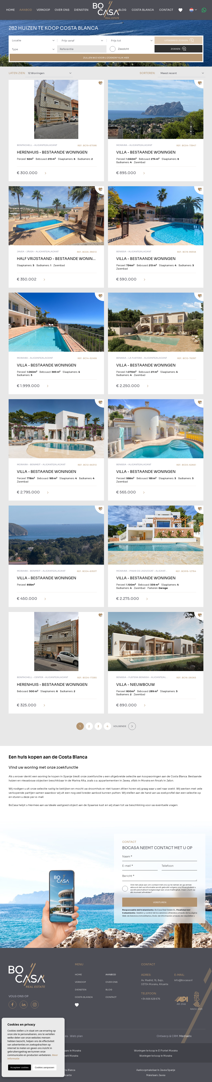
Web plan (76, 1036)
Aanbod (25, 10)
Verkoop (43, 10)
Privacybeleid (188, 887)
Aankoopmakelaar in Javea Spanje (155, 1070)
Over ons (62, 10)
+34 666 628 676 (150, 998)
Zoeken (178, 49)
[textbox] (34, 41)
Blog (122, 10)
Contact (166, 10)
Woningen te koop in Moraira (155, 1055)
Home (10, 10)
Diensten (81, 10)
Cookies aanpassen (44, 1067)
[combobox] (32, 40)
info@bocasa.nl (183, 980)
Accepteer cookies (19, 1067)
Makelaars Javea (155, 1075)
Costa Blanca (143, 10)
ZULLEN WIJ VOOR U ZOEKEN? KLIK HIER (106, 57)
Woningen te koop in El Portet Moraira (156, 1050)
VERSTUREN (159, 902)
